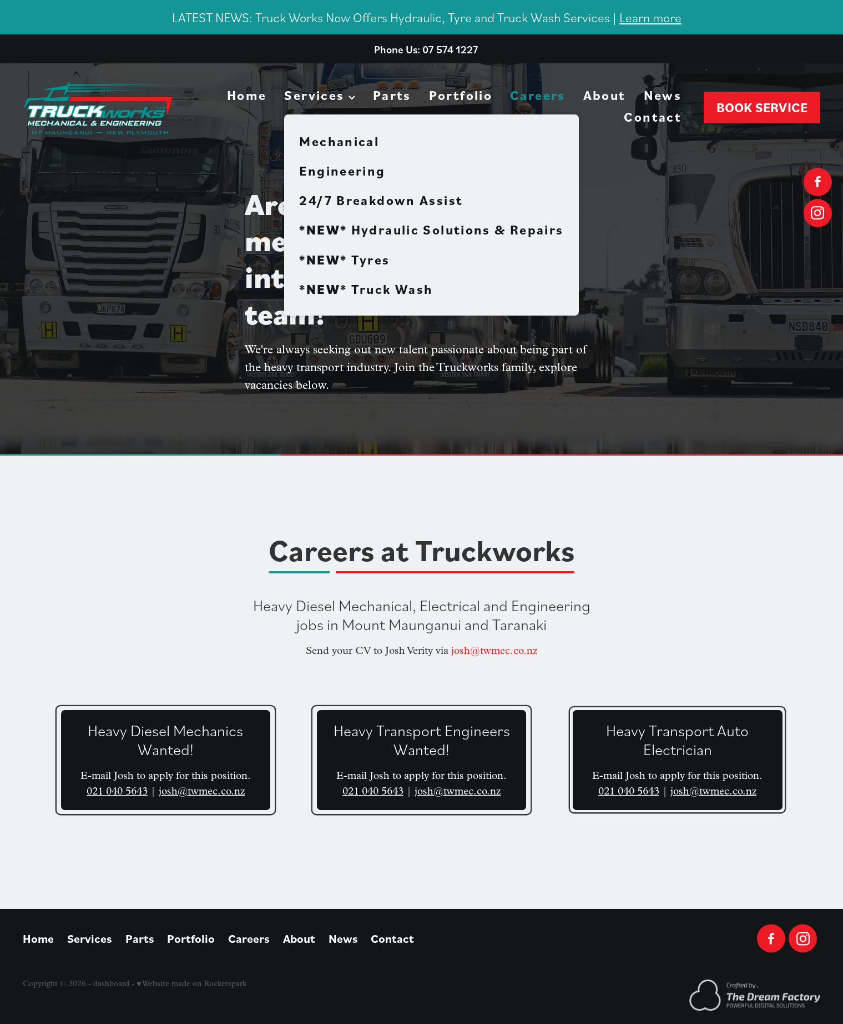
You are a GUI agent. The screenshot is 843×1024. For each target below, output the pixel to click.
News (663, 95)
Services (319, 95)
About (604, 95)
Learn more (650, 17)
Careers (538, 95)
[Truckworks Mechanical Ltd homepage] (102, 108)
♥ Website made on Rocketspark (191, 983)
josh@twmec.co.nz (494, 651)
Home (247, 95)
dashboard (111, 983)
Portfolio (460, 95)
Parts (392, 95)
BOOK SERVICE (762, 107)
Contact (653, 116)
